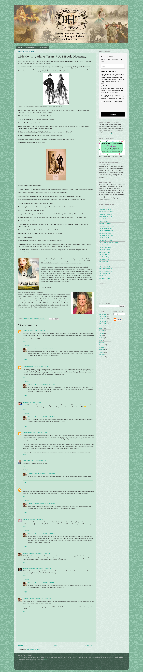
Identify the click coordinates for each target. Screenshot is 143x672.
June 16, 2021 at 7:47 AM (47, 417)
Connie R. (26, 330)
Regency (101, 345)
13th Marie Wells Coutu (106, 235)
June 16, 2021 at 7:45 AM (47, 385)
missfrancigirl (27, 432)
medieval (101, 357)
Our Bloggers (43, 47)
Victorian (101, 352)
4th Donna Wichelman (105, 214)
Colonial (101, 330)
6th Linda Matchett (104, 219)
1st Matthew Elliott (104, 207)
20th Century (102, 323)
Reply (24, 341)
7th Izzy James (103, 221)
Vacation (101, 349)
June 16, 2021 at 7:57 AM (47, 534)
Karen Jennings (28, 366)
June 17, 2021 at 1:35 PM (47, 583)
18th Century (102, 319)
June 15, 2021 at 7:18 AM (37, 330)
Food (100, 335)
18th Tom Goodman (105, 247)
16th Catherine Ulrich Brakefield (108, 242)
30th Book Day (103, 276)
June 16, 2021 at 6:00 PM (43, 568)
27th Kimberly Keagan (105, 268)
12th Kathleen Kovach (105, 233)
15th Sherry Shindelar (105, 240)
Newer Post (23, 646)
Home (20, 47)
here (112, 134)
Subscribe (113, 114)
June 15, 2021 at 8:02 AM (39, 432)
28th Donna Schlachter (105, 271)
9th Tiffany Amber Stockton (107, 226)
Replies (27, 345)
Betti (24, 402)
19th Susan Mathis (104, 249)
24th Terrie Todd (103, 261)
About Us (101, 326)
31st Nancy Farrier (104, 278)
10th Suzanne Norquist (105, 228)
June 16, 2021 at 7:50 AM (42, 553)
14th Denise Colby (104, 238)
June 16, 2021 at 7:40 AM (47, 349)
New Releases (30, 47)
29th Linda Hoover (104, 273)
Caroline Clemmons (29, 568)
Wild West (102, 354)
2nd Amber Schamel (105, 209)
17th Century (102, 316)
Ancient (101, 328)
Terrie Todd (26, 460)
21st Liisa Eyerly (104, 254)
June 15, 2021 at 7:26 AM (40, 366)
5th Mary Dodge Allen (105, 216)
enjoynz (87, 667)
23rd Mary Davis (104, 259)
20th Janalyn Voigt (104, 252)
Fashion (101, 333)
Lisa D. (25, 519)
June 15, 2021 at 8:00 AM (33, 402)
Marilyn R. (26, 489)
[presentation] (111, 107)
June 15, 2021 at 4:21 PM (37, 489)
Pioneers (101, 342)
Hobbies (101, 338)
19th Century (102, 321)
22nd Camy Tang (104, 257)
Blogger (99, 667)
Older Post (90, 646)
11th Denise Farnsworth (106, 230)
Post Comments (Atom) (33, 649)
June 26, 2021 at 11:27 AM (43, 598)
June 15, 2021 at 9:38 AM (38, 460)
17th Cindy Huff (103, 245)
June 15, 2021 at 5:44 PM (35, 519)
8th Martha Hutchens (105, 223)
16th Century (102, 314)
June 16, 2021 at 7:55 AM (47, 503)
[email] (113, 66)
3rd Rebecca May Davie (106, 211)
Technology (102, 347)
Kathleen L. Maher (33, 349)
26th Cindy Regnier (104, 266)
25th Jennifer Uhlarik (105, 264)
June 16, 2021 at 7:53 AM (47, 473)
